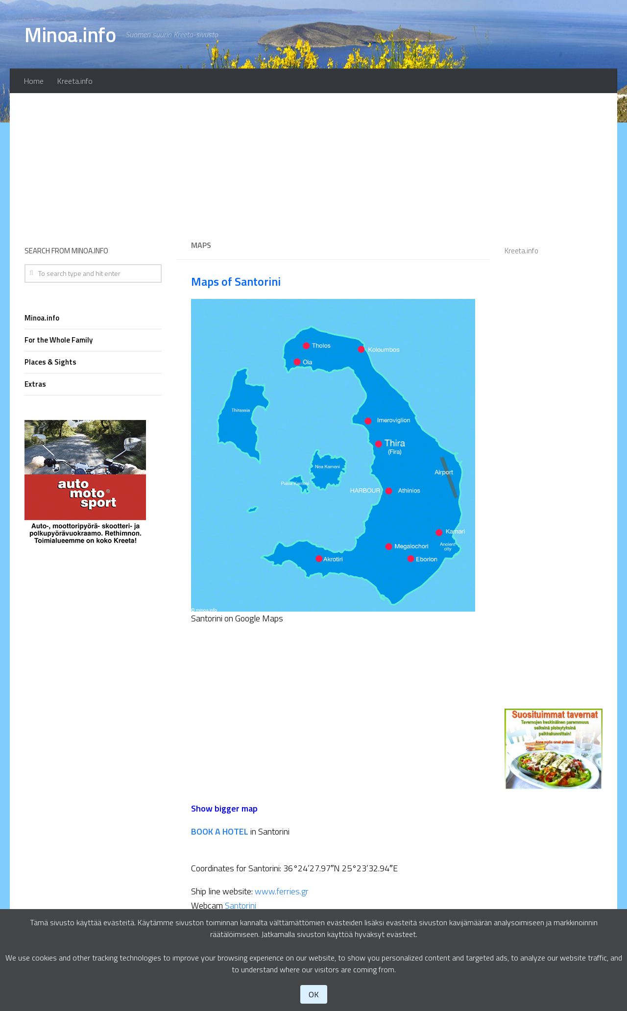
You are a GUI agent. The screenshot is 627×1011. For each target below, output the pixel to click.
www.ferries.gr (282, 891)
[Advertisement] (333, 161)
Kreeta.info (75, 81)
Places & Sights (50, 362)
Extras (35, 384)
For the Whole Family (58, 339)
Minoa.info (70, 34)
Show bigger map (224, 808)
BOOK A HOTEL (219, 831)
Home (34, 81)
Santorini (240, 905)
